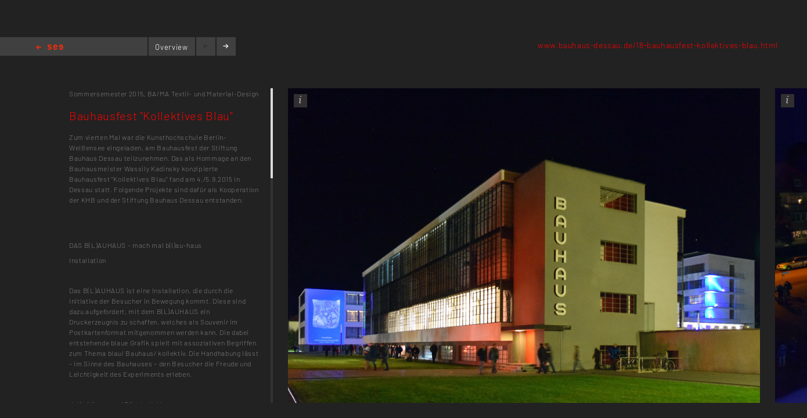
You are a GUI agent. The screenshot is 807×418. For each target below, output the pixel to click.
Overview (171, 47)
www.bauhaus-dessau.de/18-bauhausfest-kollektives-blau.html (658, 45)
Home (49, 48)
